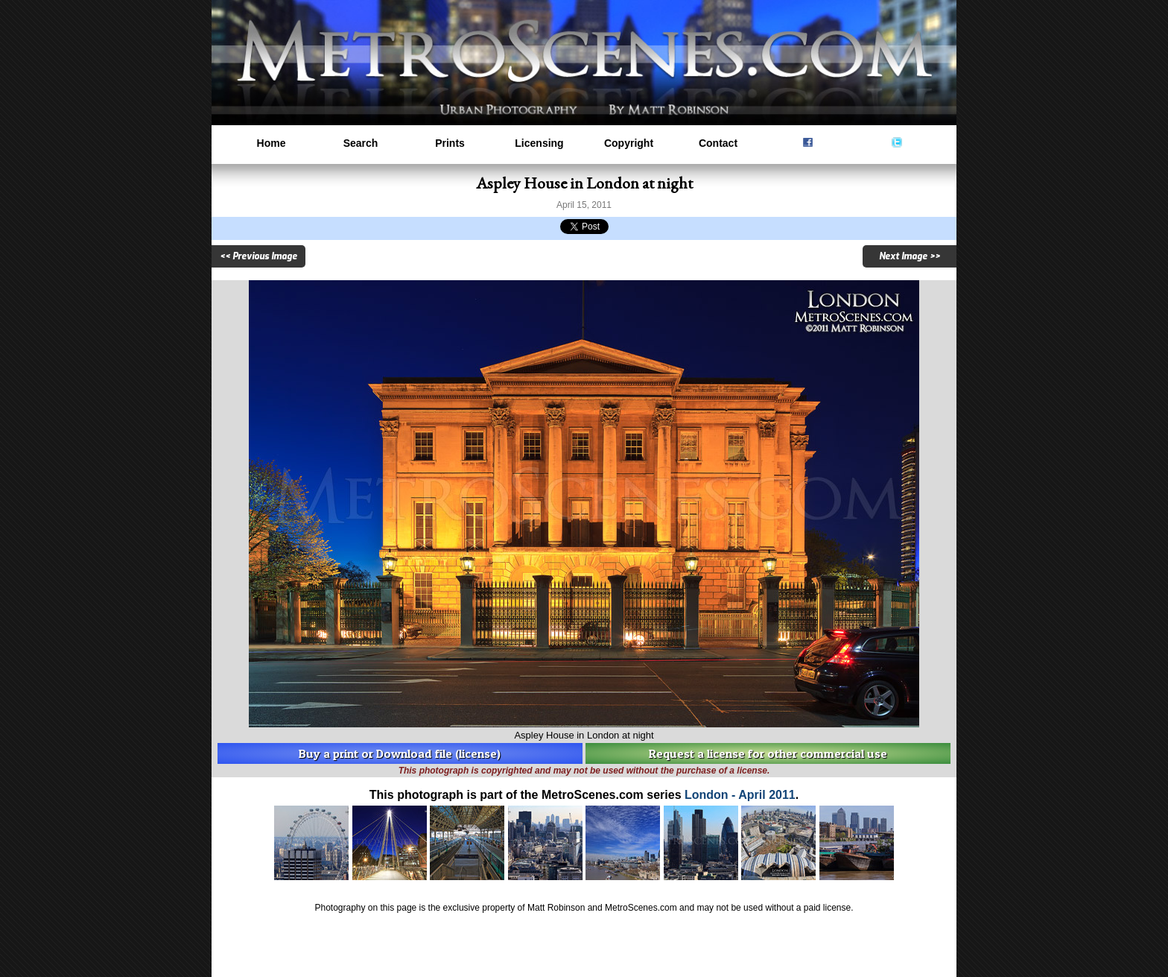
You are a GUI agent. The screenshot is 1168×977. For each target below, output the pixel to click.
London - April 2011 (740, 794)
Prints (450, 143)
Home (271, 143)
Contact (718, 143)
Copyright (628, 143)
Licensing (539, 143)
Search (360, 143)
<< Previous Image (258, 256)
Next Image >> (909, 256)
